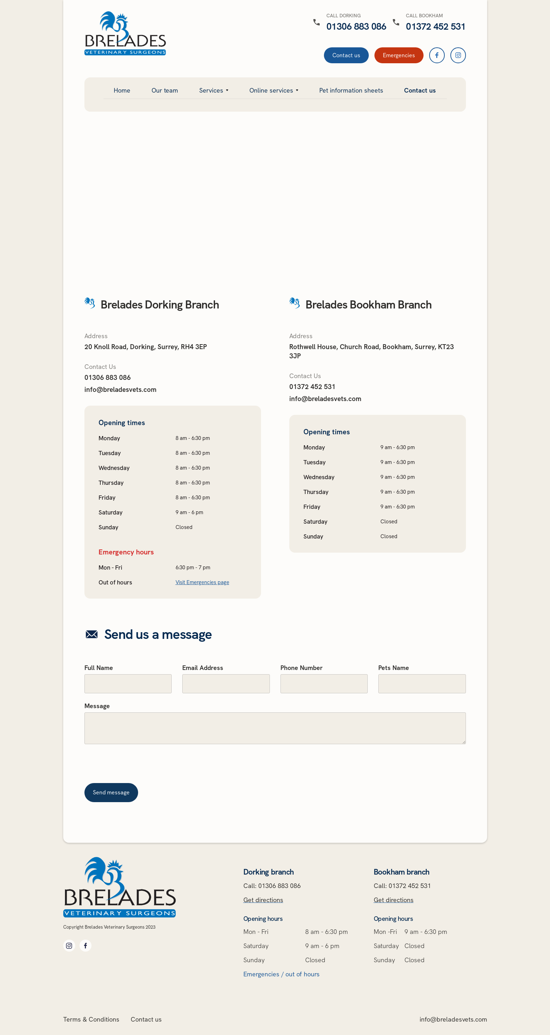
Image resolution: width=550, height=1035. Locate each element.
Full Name (98, 668)
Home (122, 90)
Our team (165, 90)
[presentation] (138, 766)
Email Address (202, 668)
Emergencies (399, 55)
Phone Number (301, 668)
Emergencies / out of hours (281, 974)
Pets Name (393, 668)
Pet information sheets (351, 90)
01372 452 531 (312, 386)
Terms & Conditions (91, 1019)
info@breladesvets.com (120, 389)
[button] (213, 90)
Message (97, 706)
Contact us (346, 55)
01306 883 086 (107, 377)
